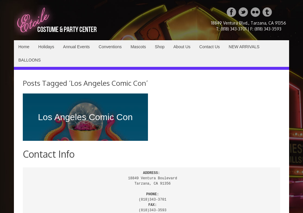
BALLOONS (29, 60)
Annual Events (76, 46)
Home (23, 46)
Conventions (110, 46)
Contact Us (209, 46)
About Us (182, 46)
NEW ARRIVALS (244, 46)
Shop (160, 46)
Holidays (46, 46)
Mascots (138, 46)
